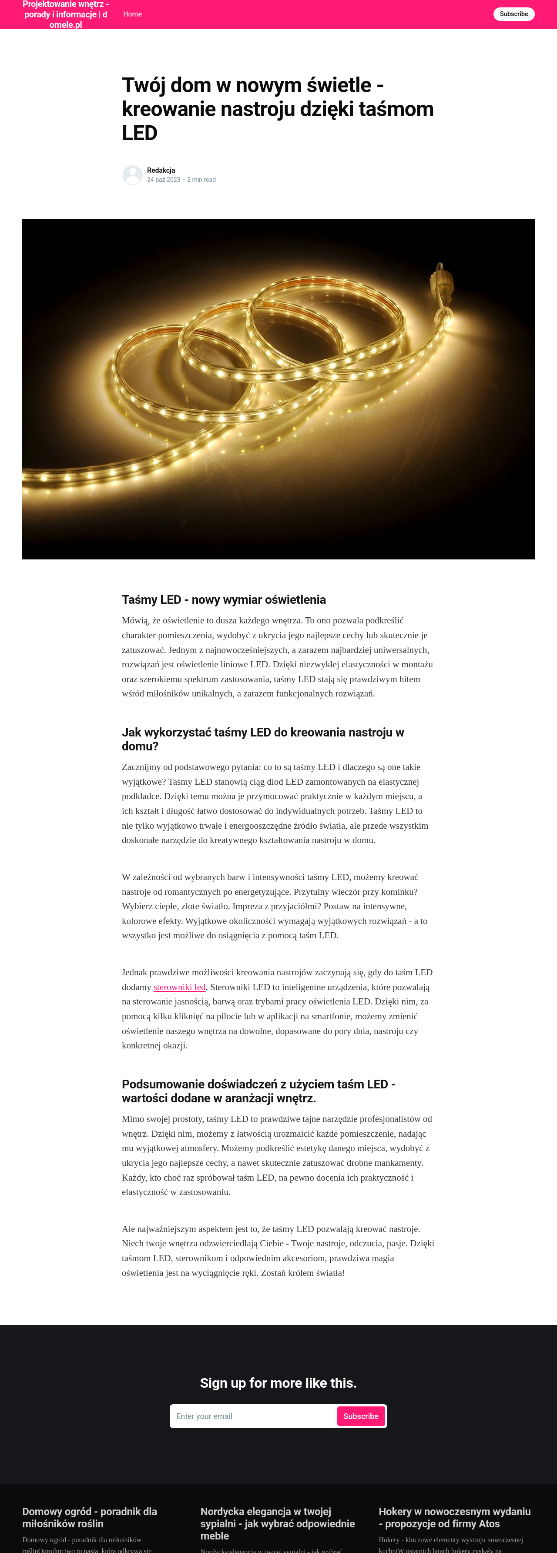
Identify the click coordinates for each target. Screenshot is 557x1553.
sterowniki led (180, 987)
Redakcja (161, 170)
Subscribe (514, 14)
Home (132, 14)
